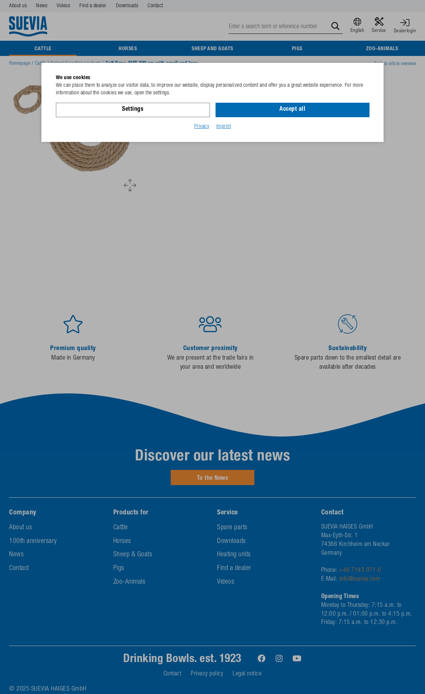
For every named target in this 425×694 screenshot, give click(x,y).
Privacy (201, 126)
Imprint (223, 126)
